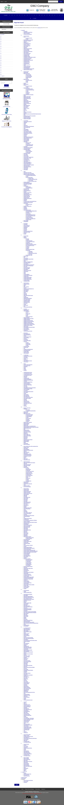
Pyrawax (25, 588)
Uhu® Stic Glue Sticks (27, 734)
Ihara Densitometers (29, 187)
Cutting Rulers (26, 167)
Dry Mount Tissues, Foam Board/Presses (30, 201)
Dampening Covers (29, 80)
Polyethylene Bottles (27, 543)
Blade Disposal (28, 469)
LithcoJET (25, 399)
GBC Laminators (26, 286)
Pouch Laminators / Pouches (28, 545)
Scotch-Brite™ (26, 639)
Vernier (25, 749)
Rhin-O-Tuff (25, 604)
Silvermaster (26, 663)
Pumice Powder (26, 583)
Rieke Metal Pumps (27, 605)
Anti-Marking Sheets (27, 56)
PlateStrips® (26, 535)
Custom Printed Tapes (27, 163)
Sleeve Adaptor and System (28, 665)
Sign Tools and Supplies (27, 661)
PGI (24, 517)
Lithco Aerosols (26, 394)
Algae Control (26, 46)
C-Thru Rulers (26, 120)
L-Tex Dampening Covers (28, 375)
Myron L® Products (29, 151)
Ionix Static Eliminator (27, 350)
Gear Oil (25, 287)
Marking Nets (26, 412)
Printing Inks (26, 571)
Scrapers (27, 479)
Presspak (25, 557)
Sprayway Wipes (26, 683)
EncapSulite (25, 224)
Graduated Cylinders (27, 300)
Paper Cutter (26, 499)
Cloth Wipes (25, 141)
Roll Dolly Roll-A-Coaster (27, 608)
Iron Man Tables (26, 351)
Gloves (27, 176)
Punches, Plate (26, 585)
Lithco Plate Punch (27, 396)
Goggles (25, 296)
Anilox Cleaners (26, 52)
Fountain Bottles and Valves (28, 275)
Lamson (27, 342)
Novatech (25, 456)
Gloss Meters (26, 291)
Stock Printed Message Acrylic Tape (29, 692)
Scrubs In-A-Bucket (27, 641)
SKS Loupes (26, 664)
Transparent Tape (26, 729)
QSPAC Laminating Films (28, 592)
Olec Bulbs (25, 466)
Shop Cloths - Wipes (27, 655)
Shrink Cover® (26, 658)
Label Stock (25, 376)
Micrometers (26, 436)
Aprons (25, 64)
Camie (25, 124)
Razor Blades (26, 595)
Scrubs (27, 314)
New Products (23, 778)
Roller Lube (25, 614)
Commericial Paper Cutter (30, 89)
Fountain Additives (26, 274)
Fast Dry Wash (26, 235)
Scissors (25, 636)
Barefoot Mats (26, 72)
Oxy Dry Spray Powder (27, 486)
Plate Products (26, 532)
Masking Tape (26, 425)
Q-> (1, 63)
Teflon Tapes (26, 712)
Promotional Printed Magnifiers (6, 124)
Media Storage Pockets (27, 431)
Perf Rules (25, 514)
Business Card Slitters (29, 88)
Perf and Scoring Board (27, 513)
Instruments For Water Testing (7, 111)
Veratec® (27, 248)
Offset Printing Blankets (27, 464)
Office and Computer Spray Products (29, 462)
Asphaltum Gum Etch (27, 66)
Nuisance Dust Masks (29, 217)
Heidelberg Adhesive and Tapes (28, 318)
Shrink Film (25, 659)
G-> (1, 46)
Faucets (25, 236)
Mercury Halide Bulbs (27, 434)
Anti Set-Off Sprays (27, 54)
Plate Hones (25, 530)
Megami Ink (25, 432)
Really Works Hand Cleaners (28, 596)
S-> (0, 67)
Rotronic (25, 618)
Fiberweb (25, 237)
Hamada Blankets (26, 309)
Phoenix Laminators (27, 521)
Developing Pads (26, 188)
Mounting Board (26, 441)
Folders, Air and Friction (27, 270)
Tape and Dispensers (27, 706)
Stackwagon (28, 92)
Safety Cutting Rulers (27, 629)
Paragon (25, 506)
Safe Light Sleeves (27, 628)
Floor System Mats (27, 268)
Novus (25, 457)
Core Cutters (26, 154)
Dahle (25, 171)
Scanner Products (26, 633)
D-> (1, 41)
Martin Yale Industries (27, 413)
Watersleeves (26, 762)
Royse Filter (25, 619)
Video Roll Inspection (27, 752)
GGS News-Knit (26, 289)
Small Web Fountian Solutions (28, 670)
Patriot (25, 509)
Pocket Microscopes (27, 539)
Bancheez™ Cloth (29, 211)
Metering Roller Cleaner (27, 435)
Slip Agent (25, 668)
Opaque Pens (26, 482)
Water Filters (26, 760)
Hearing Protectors (27, 317)
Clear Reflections (26, 140)
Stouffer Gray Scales (27, 695)
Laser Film (25, 385)
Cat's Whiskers (26, 129)
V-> (0, 72)
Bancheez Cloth (26, 71)
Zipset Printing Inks (27, 775)
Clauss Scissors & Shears (28, 137)
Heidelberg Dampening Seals (28, 320)
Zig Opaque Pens (26, 774)
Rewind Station (26, 603)
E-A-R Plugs (26, 223)
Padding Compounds (27, 492)
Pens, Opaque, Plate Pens (28, 512)
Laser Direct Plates (29, 76)
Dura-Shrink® (26, 203)
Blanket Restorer (26, 102)
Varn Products (28, 565)
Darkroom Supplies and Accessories (29, 174)
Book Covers (26, 107)
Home (2, 1)
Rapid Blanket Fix (29, 564)
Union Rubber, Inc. (26, 737)
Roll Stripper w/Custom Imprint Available (30, 611)
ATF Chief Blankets (27, 67)
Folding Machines (29, 416)
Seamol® (25, 645)
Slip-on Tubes (26, 669)
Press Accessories (26, 554)
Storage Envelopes (27, 694)
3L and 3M (5, 15)
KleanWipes (28, 242)
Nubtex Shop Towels (29, 243)
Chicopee (27, 238)
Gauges (25, 284)
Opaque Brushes (26, 481)
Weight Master (26, 768)
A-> (0, 36)
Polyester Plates (26, 540)
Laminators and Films (6, 103)
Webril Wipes (28, 250)
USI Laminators (26, 739)
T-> (0, 69)
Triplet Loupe (26, 732)
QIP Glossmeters (26, 590)
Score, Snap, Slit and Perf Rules (29, 638)
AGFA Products (26, 42)
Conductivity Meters (27, 149)
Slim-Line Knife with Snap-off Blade (29, 667)
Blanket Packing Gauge (27, 101)
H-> (1, 48)
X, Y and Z (34, 18)
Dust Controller (31, 180)
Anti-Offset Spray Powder (28, 58)
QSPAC (25, 591)
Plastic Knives (28, 344)
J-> (0, 51)
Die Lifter (25, 191)
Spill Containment (26, 676)
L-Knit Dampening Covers (28, 373)
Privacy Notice (26, 781)
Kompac (25, 369)
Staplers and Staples (27, 687)
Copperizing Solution (27, 153)
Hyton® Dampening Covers (30, 241)
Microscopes (26, 437)
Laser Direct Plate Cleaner (28, 384)
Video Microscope (26, 751)
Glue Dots (25, 293)
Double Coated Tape (27, 196)
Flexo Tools (25, 266)
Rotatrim (25, 617)
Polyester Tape (26, 542)
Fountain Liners (26, 276)
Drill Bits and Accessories (27, 198)
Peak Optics (28, 409)
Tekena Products (28, 219)
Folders (27, 90)
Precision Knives (28, 474)
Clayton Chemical (26, 138)
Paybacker (25, 510)
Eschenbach (26, 227)
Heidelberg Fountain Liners (28, 322)
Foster (25, 273)
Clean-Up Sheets (28, 75)
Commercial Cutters (29, 415)
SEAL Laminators (26, 643)
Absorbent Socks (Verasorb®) (28, 39)
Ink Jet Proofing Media (27, 340)
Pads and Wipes (26, 494)
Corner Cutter (26, 155)
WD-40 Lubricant (26, 764)
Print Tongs (25, 567)
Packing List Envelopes (27, 491)
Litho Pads (25, 400)
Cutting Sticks (26, 168)
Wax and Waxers (26, 763)
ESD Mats (25, 228)
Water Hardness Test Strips (28, 761)
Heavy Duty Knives (29, 472)
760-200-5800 (54, 9)
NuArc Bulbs (26, 458)
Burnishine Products (27, 116)
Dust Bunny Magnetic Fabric (33, 179)
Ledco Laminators (26, 389)
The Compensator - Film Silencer (29, 718)
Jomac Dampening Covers (28, 360)
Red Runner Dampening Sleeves (31, 244)
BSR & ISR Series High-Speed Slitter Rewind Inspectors (32, 113)
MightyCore (25, 438)
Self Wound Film (26, 646)
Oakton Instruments (27, 461)
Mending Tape (26, 433)
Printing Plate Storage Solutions (29, 572)
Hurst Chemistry (28, 560)
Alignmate (25, 47)
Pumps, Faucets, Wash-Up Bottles (29, 584)
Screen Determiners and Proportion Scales (30, 640)
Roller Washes (26, 615)
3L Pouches (25, 31)
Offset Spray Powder (27, 465)
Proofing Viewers (26, 580)
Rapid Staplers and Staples (28, 594)
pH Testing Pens (26, 519)
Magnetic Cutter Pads (27, 407)
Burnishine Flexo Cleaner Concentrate (29, 115)
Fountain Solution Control (28, 277)
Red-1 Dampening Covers (30, 245)
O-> (1, 60)
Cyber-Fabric (26, 169)
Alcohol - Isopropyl (26, 44)
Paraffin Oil (25, 505)
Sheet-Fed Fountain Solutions (28, 651)
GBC (24, 285)
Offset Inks (25, 463)
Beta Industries (28, 150)
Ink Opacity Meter (26, 346)
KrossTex (25, 370)
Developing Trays (26, 189)
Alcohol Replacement (27, 45)
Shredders (27, 419)
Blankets (25, 104)
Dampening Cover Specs (27, 172)
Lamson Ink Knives (27, 382)
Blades (25, 95)
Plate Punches (26, 533)
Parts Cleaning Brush (27, 508)
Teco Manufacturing (27, 711)
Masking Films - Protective (28, 422)
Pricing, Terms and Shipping (29, 789)
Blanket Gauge (26, 100)
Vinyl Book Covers (26, 754)
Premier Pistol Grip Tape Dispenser (29, 548)
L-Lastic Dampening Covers (28, 374)
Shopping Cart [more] (6, 21)
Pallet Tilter (25, 495)
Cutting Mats (28, 470)
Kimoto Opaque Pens (27, 365)
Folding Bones (26, 271)
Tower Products (26, 725)
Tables (25, 702)
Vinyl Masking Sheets (27, 755)
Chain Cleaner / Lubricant (28, 132)
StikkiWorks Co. (26, 690)
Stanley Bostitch (26, 686)
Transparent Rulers (27, 728)
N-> (1, 58)
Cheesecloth (30, 251)
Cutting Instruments (27, 165)
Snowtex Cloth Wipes (29, 145)
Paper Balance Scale (27, 497)
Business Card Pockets (27, 117)
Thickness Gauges (29, 538)
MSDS (25, 442)
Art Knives (27, 468)
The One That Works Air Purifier (29, 719)
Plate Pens (25, 531)
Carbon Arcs (26, 125)
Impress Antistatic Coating (33, 181)
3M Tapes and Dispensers (28, 34)
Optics (25, 484)
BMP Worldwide (26, 106)
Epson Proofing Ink (27, 225)
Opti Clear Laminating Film (28, 483)
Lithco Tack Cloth (28, 216)
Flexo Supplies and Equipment (28, 265)
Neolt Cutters (26, 448)
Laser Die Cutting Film (27, 383)
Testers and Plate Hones (27, 715)
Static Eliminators (26, 689)
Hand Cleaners (26, 310)
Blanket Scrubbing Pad (27, 103)
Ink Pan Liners (26, 347)
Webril (27, 81)
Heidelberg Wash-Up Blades (28, 325)
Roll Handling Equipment (27, 609)
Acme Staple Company (27, 40)
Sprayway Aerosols (27, 682)
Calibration (25, 122)
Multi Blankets (26, 443)
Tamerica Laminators (27, 704)
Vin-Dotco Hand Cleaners (28, 753)
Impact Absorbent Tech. (27, 334)
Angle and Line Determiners (28, 51)
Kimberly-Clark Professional (28, 364)
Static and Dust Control (27, 688)
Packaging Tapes (26, 489)
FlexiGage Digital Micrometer (28, 261)
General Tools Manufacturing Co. (29, 288)
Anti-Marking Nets (26, 55)
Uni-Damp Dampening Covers (28, 736)
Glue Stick (25, 294)
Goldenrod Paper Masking (28, 298)
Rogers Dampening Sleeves (28, 606)
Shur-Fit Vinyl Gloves (27, 660)
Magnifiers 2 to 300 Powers (6, 118)
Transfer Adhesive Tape (27, 726)
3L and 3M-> (2, 34)
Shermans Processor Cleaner (28, 653)
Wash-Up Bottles (26, 758)
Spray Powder (26, 681)
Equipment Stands (26, 226)
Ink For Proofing (26, 337)
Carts (24, 128)
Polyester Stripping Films (27, 541)
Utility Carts (25, 740)
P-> (0, 62)
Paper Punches (28, 418)
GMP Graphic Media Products (30, 214)
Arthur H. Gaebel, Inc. (27, 65)
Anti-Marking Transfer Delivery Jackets (30, 57)
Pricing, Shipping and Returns (28, 780)
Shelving (25, 652)
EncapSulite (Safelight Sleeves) (31, 175)
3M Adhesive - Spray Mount (28, 32)
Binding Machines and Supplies (28, 94)
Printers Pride (26, 569)
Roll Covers (25, 607)
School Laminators (26, 635)
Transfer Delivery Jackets (27, 727)
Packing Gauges (26, 490)
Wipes (27, 78)
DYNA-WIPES (26, 221)
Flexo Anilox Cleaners (27, 262)
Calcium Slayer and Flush (28, 121)
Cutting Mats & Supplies (27, 166)
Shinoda (25, 654)
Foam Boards (26, 269)
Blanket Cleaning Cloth (27, 98)
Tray (24, 730)
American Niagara (26, 49)
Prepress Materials (27, 553)
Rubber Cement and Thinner (28, 620)
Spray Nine (25, 680)
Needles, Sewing (26, 447)
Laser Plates (26, 386)
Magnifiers (25, 408)
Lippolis (25, 393)
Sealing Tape (26, 644)
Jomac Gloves (26, 361)
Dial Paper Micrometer (27, 190)
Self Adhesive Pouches (6, 95)
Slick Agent (25, 666)
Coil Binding (25, 146)
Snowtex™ (27, 246)
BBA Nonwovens (26, 79)
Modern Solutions (26, 440)
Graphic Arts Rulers (27, 301)
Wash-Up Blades (26, 757)
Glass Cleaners (26, 290)
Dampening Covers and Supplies (29, 173)
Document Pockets (27, 195)
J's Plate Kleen (28, 561)
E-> (0, 43)
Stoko (27, 315)
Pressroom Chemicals (27, 558)
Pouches (25, 546)
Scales (25, 632)
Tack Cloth (25, 703)
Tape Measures (26, 710)
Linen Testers (26, 392)
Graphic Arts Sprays (27, 302)
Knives (25, 367)
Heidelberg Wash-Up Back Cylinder (29, 324)
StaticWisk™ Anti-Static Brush (30, 218)
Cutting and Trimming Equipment (29, 164)
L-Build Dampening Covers (28, 372)
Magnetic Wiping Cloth (29, 144)
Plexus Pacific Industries (27, 536)
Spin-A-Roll (25, 677)
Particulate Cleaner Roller (28, 507)
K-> (0, 53)
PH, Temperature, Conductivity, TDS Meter (30, 520)
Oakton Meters (28, 152)
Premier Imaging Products (28, 547)
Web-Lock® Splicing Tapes (30, 249)
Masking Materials (26, 423)
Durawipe (27, 239)
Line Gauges (26, 390)
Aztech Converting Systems (28, 69)
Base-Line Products (27, 73)
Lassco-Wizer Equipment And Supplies (30, 387)
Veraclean (27, 247)
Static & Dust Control (29, 177)
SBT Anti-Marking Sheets (27, 631)
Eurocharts (25, 229)
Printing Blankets (26, 570)
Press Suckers (26, 556)
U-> (1, 70)
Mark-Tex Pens (26, 411)
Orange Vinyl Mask (27, 485)
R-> (1, 65)
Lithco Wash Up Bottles (27, 398)
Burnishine (27, 311)
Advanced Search (6, 87)
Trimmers (27, 93)
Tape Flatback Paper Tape (28, 709)
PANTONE (25, 496)
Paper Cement (26, 498)
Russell (27, 345)
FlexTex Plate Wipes (29, 240)
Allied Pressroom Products (28, 48)
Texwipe (25, 716)
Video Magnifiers (26, 750)
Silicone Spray (26, 662)
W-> (1, 74)
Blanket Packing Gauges (30, 537)
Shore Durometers (26, 656)
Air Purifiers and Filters (27, 43)
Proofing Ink (25, 579)
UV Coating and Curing (27, 742)
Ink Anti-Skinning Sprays (27, 336)
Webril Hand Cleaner (29, 316)
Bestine (25, 83)
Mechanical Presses (27, 430)
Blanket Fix (25, 99)
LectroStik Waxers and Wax (28, 388)
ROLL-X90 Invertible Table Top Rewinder (30, 612)
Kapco (25, 363)
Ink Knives (25, 341)
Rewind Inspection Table (27, 602)
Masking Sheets (28, 77)
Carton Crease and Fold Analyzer (29, 126)
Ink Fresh (25, 338)
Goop (27, 312)
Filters (25, 260)
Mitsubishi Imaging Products (28, 439)
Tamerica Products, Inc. (27, 705)
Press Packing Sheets (27, 555)
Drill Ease (25, 200)
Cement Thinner (26, 130)
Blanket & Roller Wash (27, 96)
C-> (1, 39)
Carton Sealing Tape (27, 127)
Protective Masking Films (27, 582)
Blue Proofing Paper (27, 105)
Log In (5, 1)
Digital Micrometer (26, 193)
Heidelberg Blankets (27, 319)
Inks (24, 348)
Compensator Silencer (27, 148)
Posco (25, 544)
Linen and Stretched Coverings (28, 391)
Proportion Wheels (26, 581)
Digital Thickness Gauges (28, 194)
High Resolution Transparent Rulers (29, 327)
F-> (0, 44)
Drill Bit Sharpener (26, 197)
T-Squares (25, 701)
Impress (25, 335)
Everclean (25, 230)
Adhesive (25, 41)
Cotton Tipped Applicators (28, 162)
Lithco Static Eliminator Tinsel (30, 215)
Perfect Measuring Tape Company (29, 515)
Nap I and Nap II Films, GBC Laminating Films (31, 446)
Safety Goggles (26, 630)
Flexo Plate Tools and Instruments (29, 264)
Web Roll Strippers (26, 765)
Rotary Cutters (26, 616)
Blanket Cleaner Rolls (27, 97)
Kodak (25, 368)
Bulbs (24, 114)
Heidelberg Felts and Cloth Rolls (29, 321)
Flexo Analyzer (26, 263)
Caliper (25, 123)
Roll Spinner (25, 610)
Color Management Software (28, 147)
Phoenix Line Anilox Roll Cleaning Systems (30, 522)
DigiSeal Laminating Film (27, 192)
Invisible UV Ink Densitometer (28, 349)
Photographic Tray (26, 523)
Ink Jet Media (26, 339)
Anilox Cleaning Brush (27, 53)
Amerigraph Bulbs (26, 50)
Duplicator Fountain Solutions (28, 202)
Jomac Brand (26, 359)
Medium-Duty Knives (29, 473)
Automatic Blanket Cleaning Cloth (29, 68)
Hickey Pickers (26, 326)
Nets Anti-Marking (26, 449)
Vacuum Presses (26, 744)
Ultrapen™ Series (26, 735)
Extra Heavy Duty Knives (30, 471)
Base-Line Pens (28, 74)
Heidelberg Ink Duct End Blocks (28, 323)
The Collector (26, 717)
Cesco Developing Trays (27, 131)
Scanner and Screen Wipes (33, 253)
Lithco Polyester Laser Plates (28, 397)
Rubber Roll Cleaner (27, 621)
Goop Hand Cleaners (27, 299)
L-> (0, 55)
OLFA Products (26, 467)
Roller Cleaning (26, 613)
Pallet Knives (28, 343)
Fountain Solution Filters (27, 278)
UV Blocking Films (26, 741)
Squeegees (25, 684)
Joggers (27, 91)
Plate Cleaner (26, 528)
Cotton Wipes (31, 252)
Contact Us (39, 27)
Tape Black (25, 707)
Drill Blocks (25, 199)
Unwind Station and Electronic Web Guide (30, 738)
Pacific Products (26, 488)
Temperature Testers (27, 714)
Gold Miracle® (26, 297)
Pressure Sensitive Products (28, 566)
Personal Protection (27, 516)
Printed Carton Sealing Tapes (28, 568)
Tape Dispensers (26, 708)
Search (6, 79)
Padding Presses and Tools (28, 493)
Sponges (25, 679)
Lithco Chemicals (26, 395)
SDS (24, 642)
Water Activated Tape (27, 759)
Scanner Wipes (26, 634)
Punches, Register (26, 586)
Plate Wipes (25, 534)
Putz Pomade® (26, 587)
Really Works (28, 313)
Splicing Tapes (26, 678)
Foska (25, 272)
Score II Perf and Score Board (28, 637)
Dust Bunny (28, 143)
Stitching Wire (26, 691)
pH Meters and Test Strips (28, 518)
